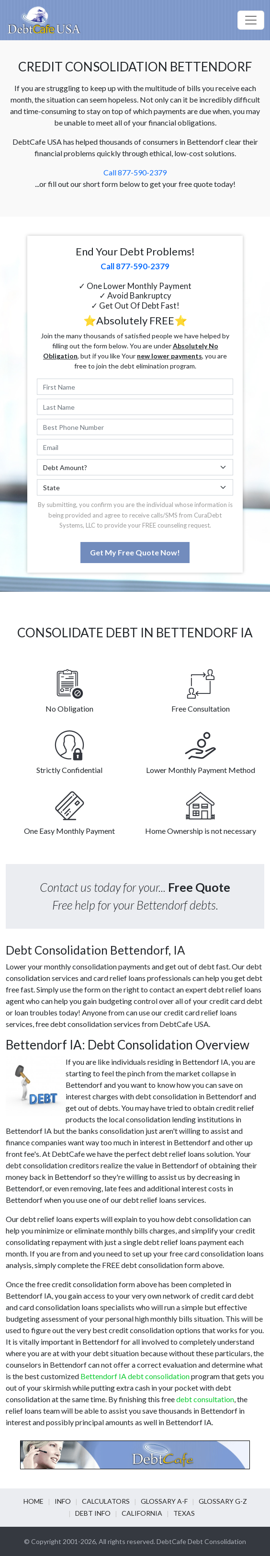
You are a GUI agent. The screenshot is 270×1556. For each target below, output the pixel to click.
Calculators (106, 1501)
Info (63, 1501)
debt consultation (205, 1399)
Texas (184, 1513)
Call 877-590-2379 (135, 172)
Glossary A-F (164, 1501)
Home (33, 1501)
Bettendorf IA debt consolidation (135, 1376)
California (142, 1513)
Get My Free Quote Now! (135, 552)
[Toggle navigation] (250, 20)
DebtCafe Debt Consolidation (201, 1541)
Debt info (93, 1513)
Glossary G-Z (223, 1501)
